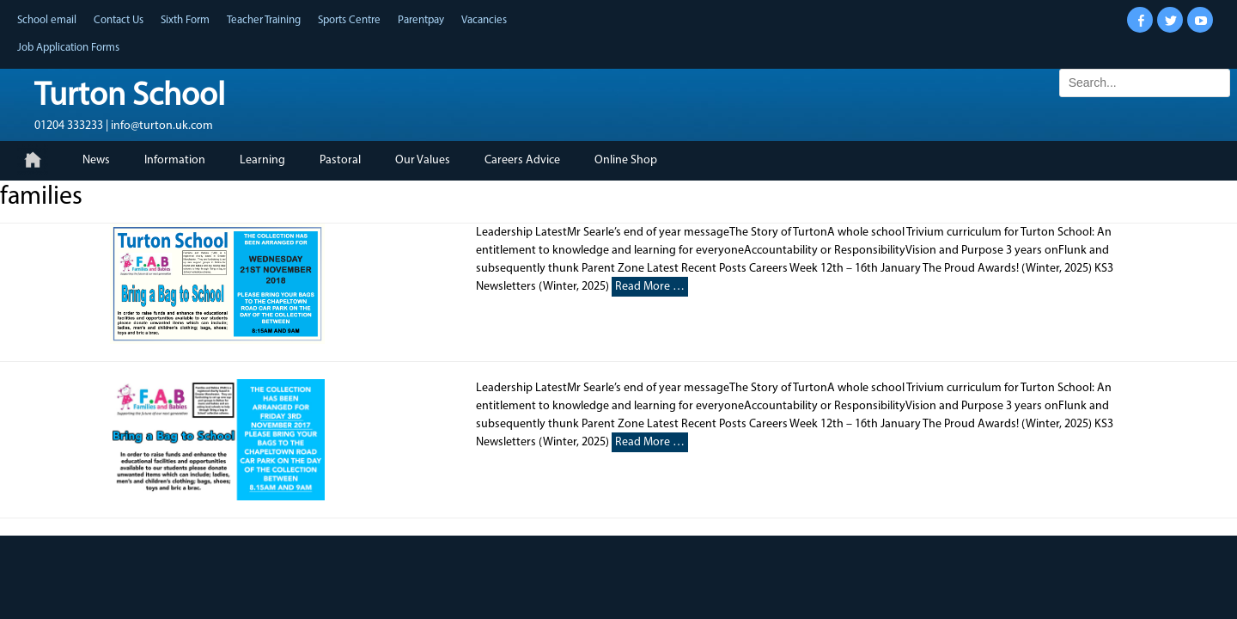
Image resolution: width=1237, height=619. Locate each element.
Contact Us (118, 20)
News (96, 160)
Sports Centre (349, 20)
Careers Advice (522, 160)
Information (174, 160)
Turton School (129, 96)
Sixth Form (185, 20)
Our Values (422, 160)
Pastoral (340, 160)
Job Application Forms (68, 47)
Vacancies (484, 20)
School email (46, 20)
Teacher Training (264, 20)
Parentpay (421, 20)
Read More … (650, 286)
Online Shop (625, 160)
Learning (262, 160)
